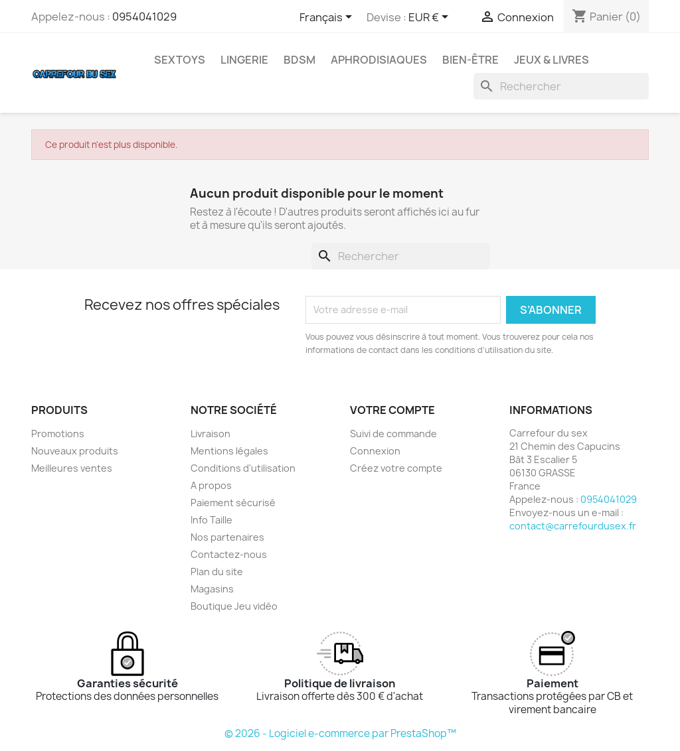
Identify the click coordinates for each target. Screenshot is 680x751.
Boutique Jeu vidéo (234, 606)
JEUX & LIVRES (551, 59)
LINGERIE (244, 59)
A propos (211, 485)
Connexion (375, 450)
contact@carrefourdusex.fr (572, 525)
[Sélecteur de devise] (430, 18)
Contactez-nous (229, 554)
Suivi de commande (393, 433)
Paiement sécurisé (233, 502)
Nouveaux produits (74, 450)
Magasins (212, 588)
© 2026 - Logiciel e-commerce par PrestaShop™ (340, 733)
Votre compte (392, 410)
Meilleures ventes (71, 468)
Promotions (57, 433)
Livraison (210, 433)
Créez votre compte (396, 468)
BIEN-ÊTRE (470, 59)
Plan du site (217, 571)
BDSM (299, 59)
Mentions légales (229, 450)
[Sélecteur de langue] (328, 18)
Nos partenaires (227, 537)
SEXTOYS (179, 59)
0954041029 (144, 16)
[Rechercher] (561, 86)
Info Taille (211, 519)
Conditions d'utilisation (243, 468)
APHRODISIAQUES (379, 59)
